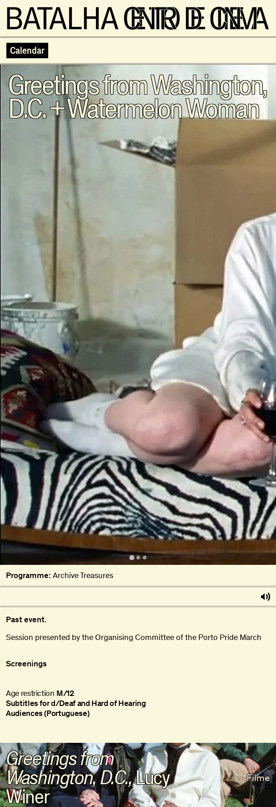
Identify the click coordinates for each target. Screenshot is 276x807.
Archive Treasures (83, 575)
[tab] (131, 557)
